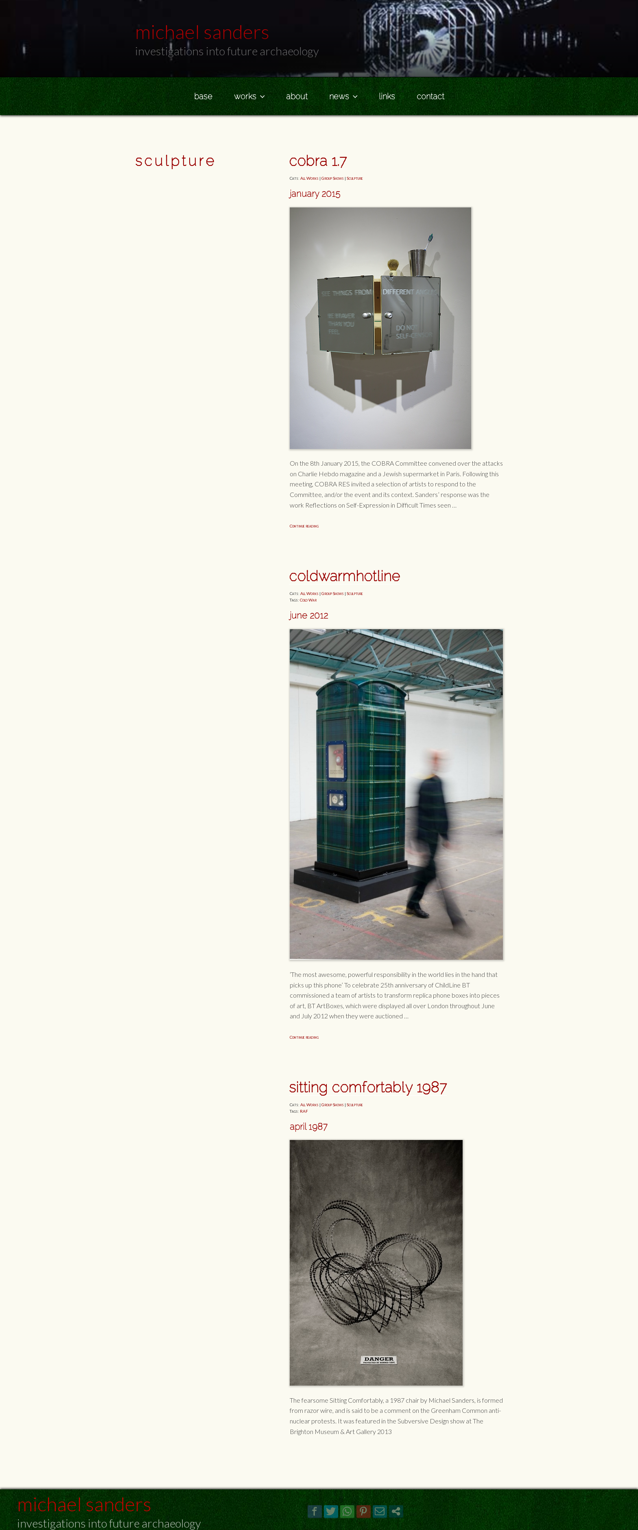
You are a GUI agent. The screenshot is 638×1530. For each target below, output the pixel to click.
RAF (304, 1111)
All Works (309, 178)
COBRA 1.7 (318, 161)
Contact (430, 96)
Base (203, 96)
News (344, 96)
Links (387, 96)
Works (250, 96)
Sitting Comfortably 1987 (368, 1087)
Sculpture (355, 178)
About (297, 96)
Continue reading (304, 525)
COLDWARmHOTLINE (344, 576)
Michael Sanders (84, 1503)
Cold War (308, 599)
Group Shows (332, 178)
